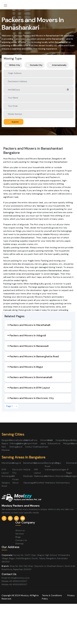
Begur (58, 462)
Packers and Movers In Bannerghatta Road (34, 356)
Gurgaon (60, 440)
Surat (20, 446)
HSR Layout (37, 471)
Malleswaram (40, 476)
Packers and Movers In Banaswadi (29, 346)
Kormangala (7, 476)
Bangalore (7, 440)
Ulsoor (15, 482)
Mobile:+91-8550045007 (14, 581)
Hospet (28, 443)
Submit (15, 121)
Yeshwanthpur (63, 482)
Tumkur (28, 446)
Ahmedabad (46, 440)
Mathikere (50, 476)
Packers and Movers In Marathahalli (30, 325)
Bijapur (5, 443)
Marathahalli (8, 462)
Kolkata (51, 443)
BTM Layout (5, 471)
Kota (58, 443)
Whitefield (39, 482)
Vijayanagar (29, 482)
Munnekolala (62, 476)
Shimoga (13, 446)
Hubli (34, 443)
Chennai (13, 440)
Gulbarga (21, 443)
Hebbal (26, 469)
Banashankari (30, 462)
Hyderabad (22, 440)
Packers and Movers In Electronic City (32, 398)
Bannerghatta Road (52, 464)
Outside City (36, 65)
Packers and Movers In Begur (26, 366)
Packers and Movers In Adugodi (28, 335)
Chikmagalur (15, 443)
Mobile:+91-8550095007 (14, 584)
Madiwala (28, 476)
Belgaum (67, 440)
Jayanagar (61, 469)
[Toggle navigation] (5, 5)
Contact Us (21, 540)
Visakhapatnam (40, 446)
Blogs (18, 537)
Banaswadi (39, 462)
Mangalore (68, 443)
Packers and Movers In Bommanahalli (31, 377)
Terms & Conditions (52, 595)
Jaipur (43, 443)
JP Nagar (69, 471)
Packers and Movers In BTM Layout (30, 387)
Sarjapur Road (6, 484)
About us (20, 530)
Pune (34, 440)
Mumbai (29, 440)
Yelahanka (50, 482)
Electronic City (17, 471)
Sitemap (19, 543)
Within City (14, 65)
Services (19, 533)
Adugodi (16, 462)
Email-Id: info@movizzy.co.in (15, 577)
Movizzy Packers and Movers (21, 505)
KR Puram (15, 478)
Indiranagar (50, 469)
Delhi (50, 440)
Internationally (59, 65)
